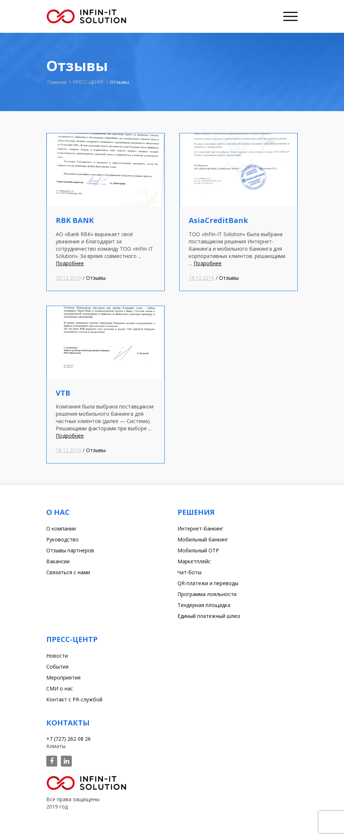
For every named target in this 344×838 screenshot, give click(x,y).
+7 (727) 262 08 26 (68, 738)
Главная (56, 82)
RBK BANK (75, 220)
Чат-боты (189, 572)
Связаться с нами (68, 572)
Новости (57, 655)
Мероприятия (63, 677)
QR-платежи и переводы (207, 583)
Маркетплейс (194, 561)
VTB (63, 393)
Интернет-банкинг (200, 528)
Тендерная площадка (203, 605)
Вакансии (58, 561)
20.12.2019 (68, 277)
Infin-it (86, 16)
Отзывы (96, 277)
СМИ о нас (59, 688)
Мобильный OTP (198, 550)
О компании (61, 528)
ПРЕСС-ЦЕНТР (88, 82)
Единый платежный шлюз (208, 615)
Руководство (62, 539)
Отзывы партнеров (70, 550)
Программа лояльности (206, 594)
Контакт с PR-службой (74, 699)
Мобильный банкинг (202, 539)
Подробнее (70, 263)
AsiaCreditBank (218, 220)
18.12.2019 (201, 277)
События (57, 666)
